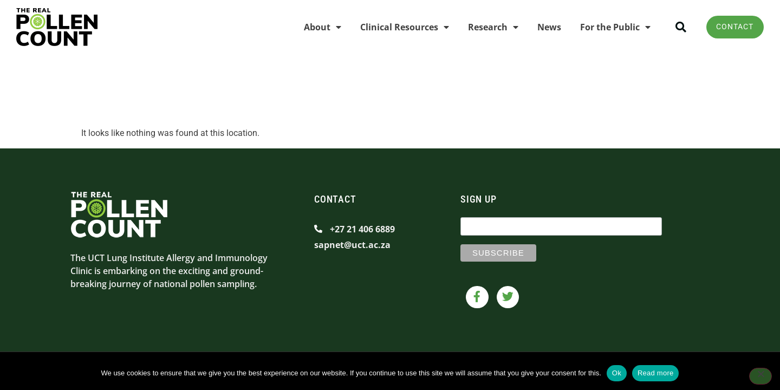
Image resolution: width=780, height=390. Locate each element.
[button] (676, 27)
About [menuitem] (317, 27)
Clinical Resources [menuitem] (399, 27)
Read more (656, 373)
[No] (760, 376)
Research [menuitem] (488, 27)
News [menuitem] (544, 27)
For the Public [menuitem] (610, 27)
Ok (616, 373)
